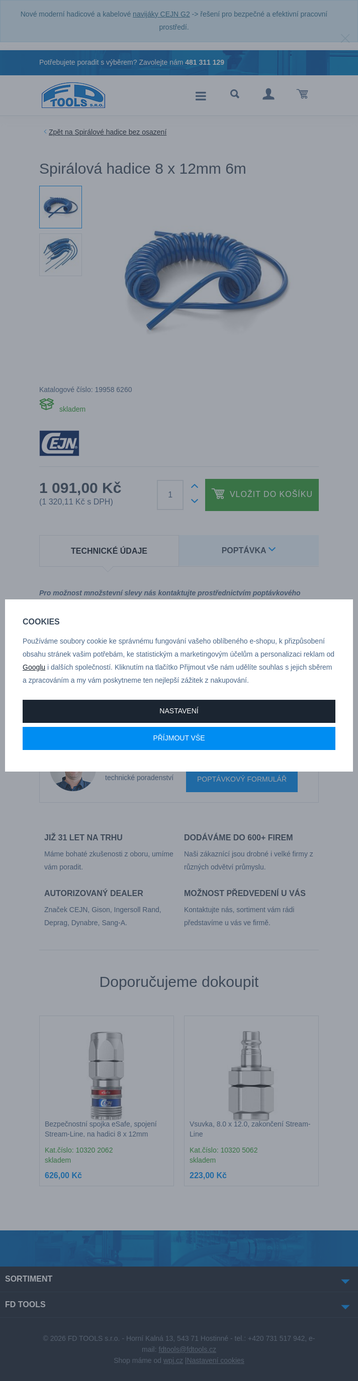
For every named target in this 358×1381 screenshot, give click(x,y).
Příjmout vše (179, 738)
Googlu (34, 667)
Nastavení (178, 711)
